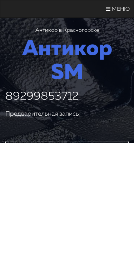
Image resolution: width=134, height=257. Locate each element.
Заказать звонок (67, 149)
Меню (118, 9)
